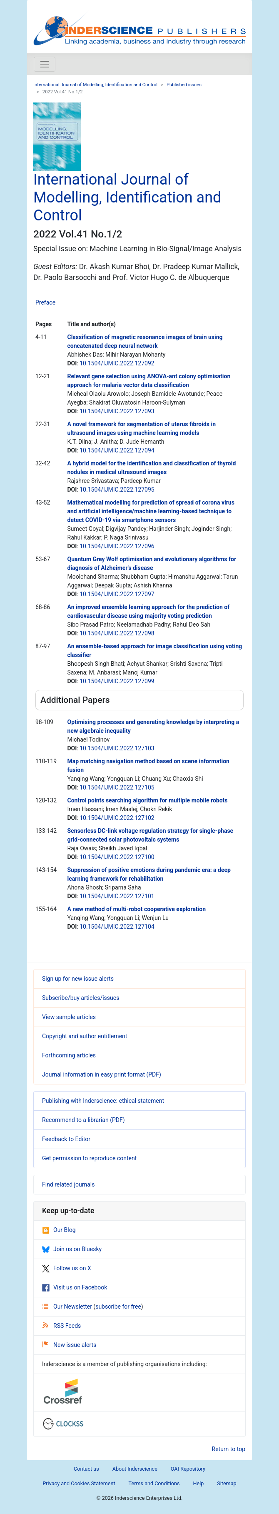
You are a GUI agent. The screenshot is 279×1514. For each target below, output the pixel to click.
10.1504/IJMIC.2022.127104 (117, 926)
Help (198, 1483)
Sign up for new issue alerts (78, 978)
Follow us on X (66, 1268)
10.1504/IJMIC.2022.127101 (117, 896)
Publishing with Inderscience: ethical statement (103, 1100)
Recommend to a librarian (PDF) (83, 1120)
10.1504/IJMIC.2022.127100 (117, 857)
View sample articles (69, 1017)
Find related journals (68, 1184)
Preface (45, 302)
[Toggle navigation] (44, 64)
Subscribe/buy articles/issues (80, 997)
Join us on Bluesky (72, 1249)
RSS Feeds (61, 1325)
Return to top (229, 1449)
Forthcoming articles (69, 1055)
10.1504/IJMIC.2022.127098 (117, 633)
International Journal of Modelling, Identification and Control (95, 84)
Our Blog (59, 1230)
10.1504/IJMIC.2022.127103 (117, 748)
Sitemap (226, 1483)
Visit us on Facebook (74, 1287)
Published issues (184, 84)
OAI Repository (188, 1469)
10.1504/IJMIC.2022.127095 (117, 489)
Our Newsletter (67, 1306)
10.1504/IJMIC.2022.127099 (117, 681)
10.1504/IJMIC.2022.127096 (117, 546)
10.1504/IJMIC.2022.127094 (117, 450)
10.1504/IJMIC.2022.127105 (117, 787)
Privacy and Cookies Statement (78, 1483)
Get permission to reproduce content (89, 1158)
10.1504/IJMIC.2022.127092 (117, 363)
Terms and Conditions (154, 1483)
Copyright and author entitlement (84, 1036)
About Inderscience (134, 1469)
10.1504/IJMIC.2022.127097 (117, 594)
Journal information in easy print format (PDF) (101, 1074)
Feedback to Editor (66, 1139)
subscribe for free (118, 1306)
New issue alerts (69, 1345)
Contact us (86, 1469)
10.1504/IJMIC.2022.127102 (117, 817)
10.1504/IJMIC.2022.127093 (117, 411)
